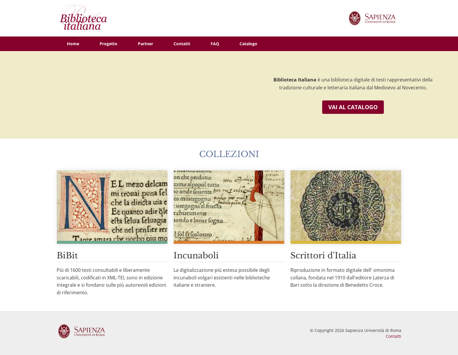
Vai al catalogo (353, 107)
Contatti (393, 336)
